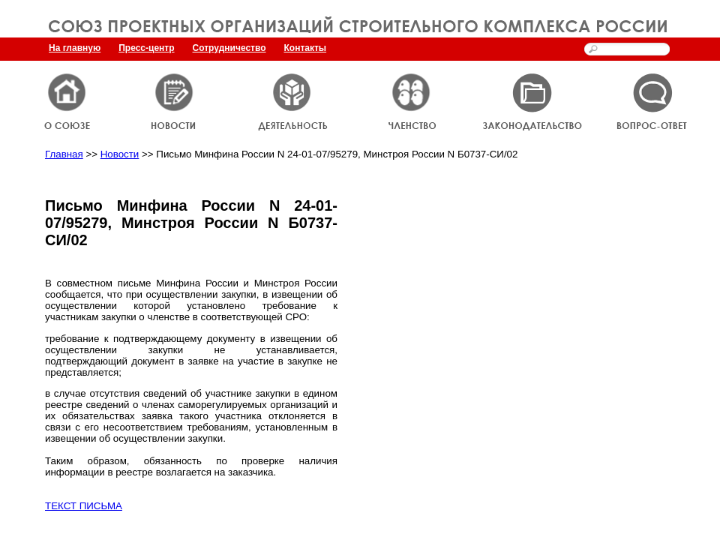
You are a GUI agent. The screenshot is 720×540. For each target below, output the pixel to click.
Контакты (305, 48)
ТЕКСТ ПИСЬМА (83, 506)
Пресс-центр (146, 48)
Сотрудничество (229, 48)
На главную (74, 48)
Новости (120, 154)
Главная (64, 154)
